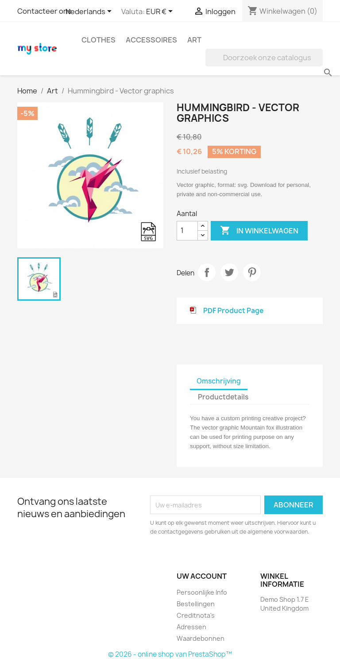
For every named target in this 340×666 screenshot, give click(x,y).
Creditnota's (196, 615)
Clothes (98, 40)
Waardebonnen (200, 638)
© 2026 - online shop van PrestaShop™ (170, 654)
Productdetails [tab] (223, 397)
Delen (207, 272)
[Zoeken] (264, 57)
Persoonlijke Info (202, 592)
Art (194, 40)
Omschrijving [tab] (219, 381)
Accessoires (151, 40)
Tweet (229, 272)
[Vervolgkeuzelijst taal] (90, 12)
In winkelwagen (259, 230)
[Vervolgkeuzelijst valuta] (161, 12)
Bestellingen (196, 604)
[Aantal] (187, 230)
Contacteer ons (44, 11)
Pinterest (252, 272)
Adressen (191, 627)
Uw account (202, 576)
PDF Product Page (233, 310)
